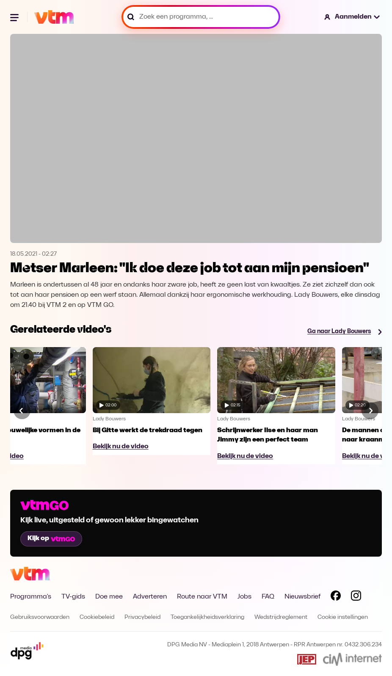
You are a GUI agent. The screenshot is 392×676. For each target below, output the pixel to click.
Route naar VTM (202, 596)
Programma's (30, 596)
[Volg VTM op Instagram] (356, 597)
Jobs (244, 596)
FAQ (268, 596)
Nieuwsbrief (302, 596)
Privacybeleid (142, 617)
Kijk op (51, 538)
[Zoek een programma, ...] (201, 17)
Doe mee (109, 596)
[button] (352, 17)
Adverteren (150, 596)
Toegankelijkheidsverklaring (207, 617)
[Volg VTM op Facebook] (336, 597)
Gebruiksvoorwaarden (39, 617)
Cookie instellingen (342, 617)
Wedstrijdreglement (280, 617)
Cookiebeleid (97, 617)
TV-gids (73, 596)
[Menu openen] (15, 17)
